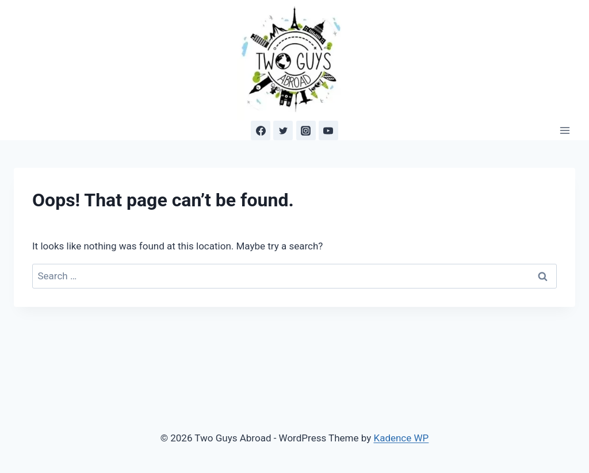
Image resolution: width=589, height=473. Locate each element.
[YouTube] (328, 130)
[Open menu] (564, 131)
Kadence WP (401, 438)
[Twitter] (283, 130)
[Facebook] (260, 130)
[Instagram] (306, 130)
